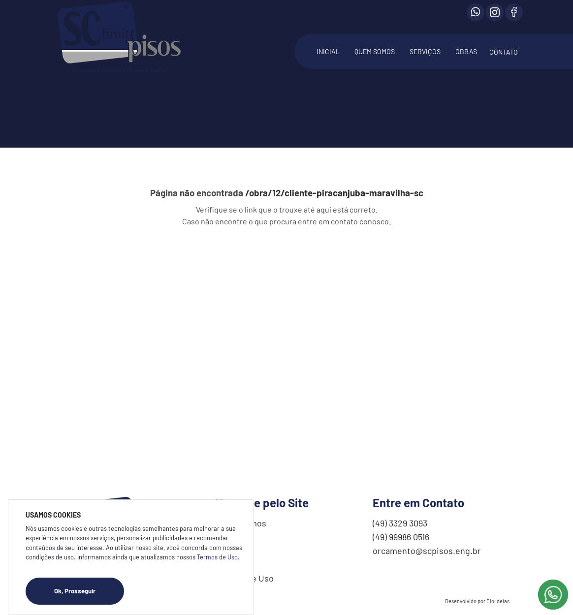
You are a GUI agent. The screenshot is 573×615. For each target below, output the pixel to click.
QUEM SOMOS (374, 51)
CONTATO (503, 52)
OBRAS (466, 51)
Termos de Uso (217, 557)
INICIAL (328, 51)
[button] (425, 57)
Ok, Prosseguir (89, 591)
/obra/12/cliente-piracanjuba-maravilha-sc (334, 192)
